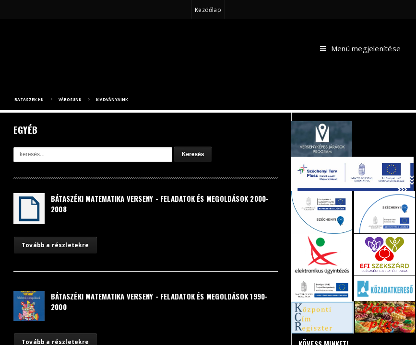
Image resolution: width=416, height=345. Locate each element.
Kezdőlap (208, 10)
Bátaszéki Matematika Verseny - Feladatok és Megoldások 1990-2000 (159, 301)
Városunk (70, 99)
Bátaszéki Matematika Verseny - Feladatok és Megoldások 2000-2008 (160, 203)
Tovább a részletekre (55, 245)
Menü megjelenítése (360, 49)
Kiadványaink (112, 99)
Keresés (193, 154)
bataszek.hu (29, 99)
